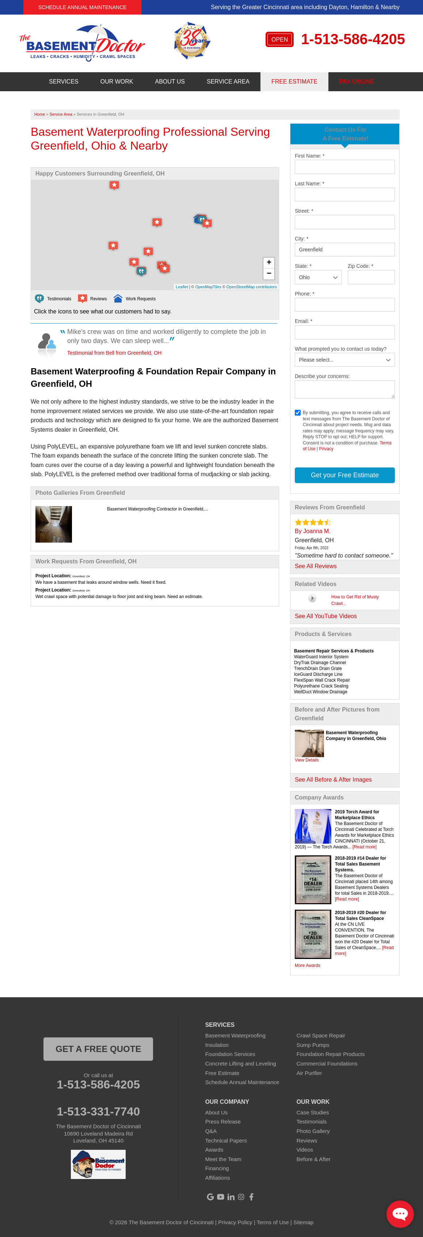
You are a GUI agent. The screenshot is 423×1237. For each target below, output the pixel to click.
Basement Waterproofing (235, 1035)
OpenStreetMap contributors (251, 287)
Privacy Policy (235, 1222)
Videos (305, 1150)
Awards (214, 1150)
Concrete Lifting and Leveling (240, 1063)
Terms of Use (273, 1222)
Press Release (223, 1121)
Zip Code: (360, 266)
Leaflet (182, 287)
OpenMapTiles (208, 287)
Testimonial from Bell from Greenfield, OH (114, 353)
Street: (304, 211)
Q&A (211, 1131)
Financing (217, 1168)
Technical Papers (226, 1140)
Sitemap (303, 1222)
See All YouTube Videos (326, 616)
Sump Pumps (313, 1045)
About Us (216, 1112)
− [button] (269, 274)
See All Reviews (316, 566)
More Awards (307, 965)
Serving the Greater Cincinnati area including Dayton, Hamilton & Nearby (305, 7)
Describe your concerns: (322, 376)
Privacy (326, 448)
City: (301, 239)
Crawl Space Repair (321, 1035)
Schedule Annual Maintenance (82, 7)
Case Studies (313, 1112)
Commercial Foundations (327, 1063)
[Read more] (364, 846)
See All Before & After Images (333, 780)
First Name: (310, 156)
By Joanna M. (313, 531)
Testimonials (312, 1121)
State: (303, 266)
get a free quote (98, 1049)
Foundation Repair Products (331, 1054)
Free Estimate (222, 1073)
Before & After (314, 1159)
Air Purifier (309, 1073)
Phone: (305, 294)
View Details (307, 760)
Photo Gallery (313, 1131)
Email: (303, 321)
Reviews (307, 1140)
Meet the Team (223, 1159)
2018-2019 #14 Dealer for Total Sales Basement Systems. (360, 864)
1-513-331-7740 (98, 1111)
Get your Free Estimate (345, 475)
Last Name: (309, 183)
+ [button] (269, 263)
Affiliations (217, 1178)
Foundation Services (230, 1054)
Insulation (217, 1045)
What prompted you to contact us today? (340, 349)
